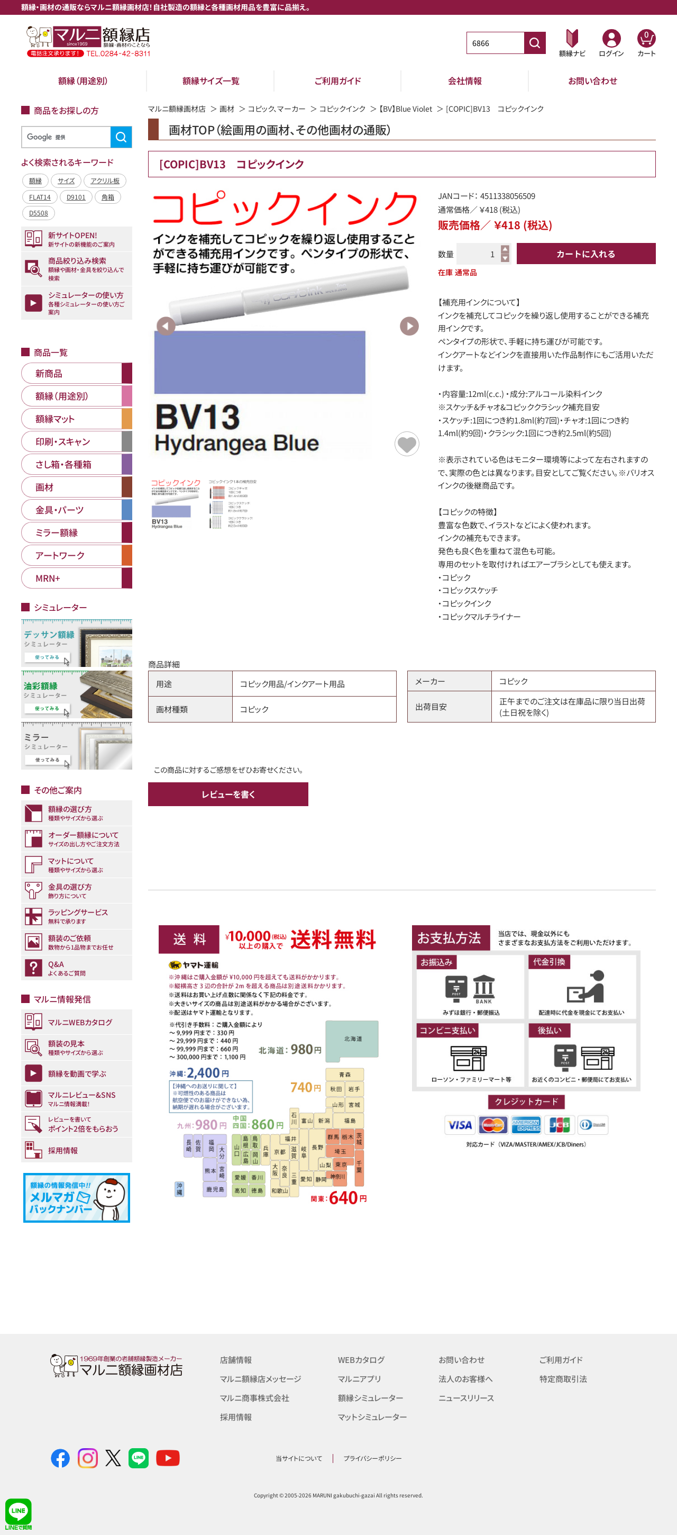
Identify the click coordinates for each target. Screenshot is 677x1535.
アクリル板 (105, 180)
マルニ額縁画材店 (177, 108)
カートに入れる (586, 253)
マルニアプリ (359, 1378)
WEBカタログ (361, 1359)
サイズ (66, 180)
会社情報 (465, 80)
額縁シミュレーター (371, 1397)
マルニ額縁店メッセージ (260, 1378)
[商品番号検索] (534, 42)
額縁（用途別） (83, 80)
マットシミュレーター (372, 1416)
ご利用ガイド (338, 80)
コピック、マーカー (277, 108)
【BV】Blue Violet (406, 108)
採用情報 (236, 1416)
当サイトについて (299, 1457)
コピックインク (342, 108)
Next (409, 326)
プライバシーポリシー (373, 1457)
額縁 (35, 180)
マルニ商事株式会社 (254, 1397)
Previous (166, 326)
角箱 (108, 196)
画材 (226, 108)
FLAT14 (40, 196)
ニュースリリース (466, 1397)
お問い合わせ (592, 80)
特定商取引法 (563, 1378)
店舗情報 (236, 1359)
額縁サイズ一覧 (211, 80)
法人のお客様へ (465, 1378)
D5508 (38, 212)
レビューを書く (228, 794)
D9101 (76, 196)
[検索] (75, 137)
